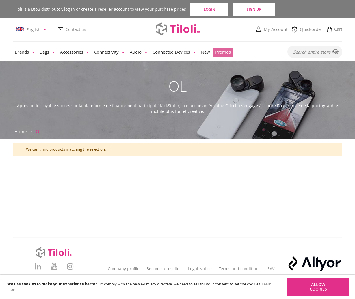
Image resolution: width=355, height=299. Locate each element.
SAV (270, 268)
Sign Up (265, 9)
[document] (178, 287)
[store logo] (177, 29)
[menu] (146, 52)
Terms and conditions (240, 268)
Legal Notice (200, 268)
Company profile (124, 268)
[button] (32, 29)
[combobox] (314, 52)
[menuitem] (24, 52)
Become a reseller (163, 268)
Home (20, 131)
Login (214, 9)
